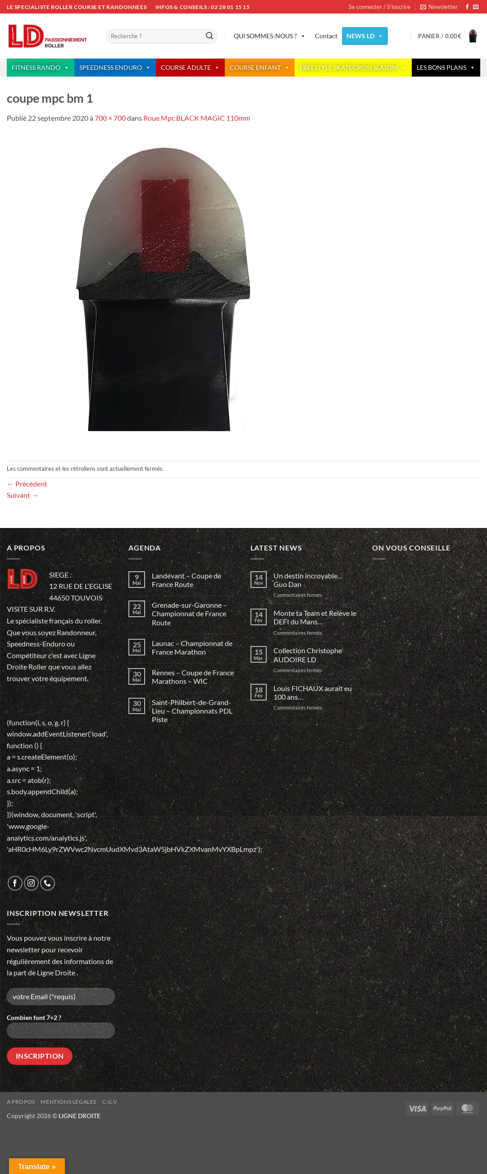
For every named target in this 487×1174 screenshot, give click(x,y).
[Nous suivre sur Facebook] (467, 7)
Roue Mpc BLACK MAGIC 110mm (196, 118)
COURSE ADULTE (190, 68)
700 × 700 (110, 118)
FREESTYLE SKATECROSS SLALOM (353, 68)
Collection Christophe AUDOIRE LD (307, 654)
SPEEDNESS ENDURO (115, 68)
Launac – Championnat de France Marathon (192, 647)
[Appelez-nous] (47, 883)
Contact (326, 36)
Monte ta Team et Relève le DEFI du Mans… (314, 617)
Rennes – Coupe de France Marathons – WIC (193, 676)
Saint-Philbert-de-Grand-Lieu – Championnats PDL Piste (192, 711)
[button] (439, 7)
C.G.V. (110, 1101)
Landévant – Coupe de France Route (186, 579)
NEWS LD (364, 36)
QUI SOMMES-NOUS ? (270, 36)
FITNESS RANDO (40, 68)
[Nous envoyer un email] (475, 7)
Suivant (23, 495)
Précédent (27, 483)
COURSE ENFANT (260, 68)
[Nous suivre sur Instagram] (31, 883)
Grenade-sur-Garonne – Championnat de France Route (189, 613)
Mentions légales (68, 1101)
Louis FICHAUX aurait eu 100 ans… (312, 692)
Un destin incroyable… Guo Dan (308, 579)
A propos (21, 1101)
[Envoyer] (209, 36)
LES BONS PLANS (446, 68)
